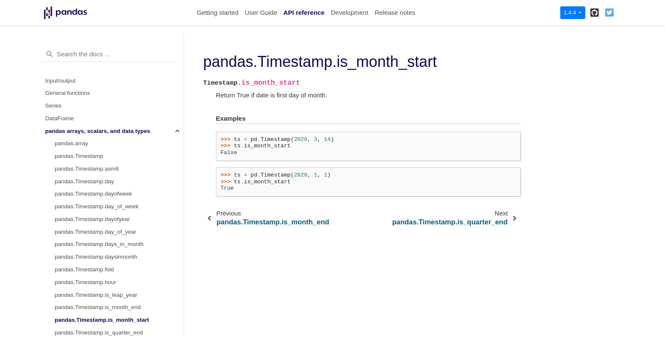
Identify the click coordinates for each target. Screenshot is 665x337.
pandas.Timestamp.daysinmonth (96, 44)
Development (349, 12)
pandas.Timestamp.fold (84, 57)
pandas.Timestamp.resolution (92, 259)
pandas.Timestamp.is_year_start (96, 158)
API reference (303, 12)
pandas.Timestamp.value (86, 309)
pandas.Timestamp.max (85, 171)
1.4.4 (571, 12)
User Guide (261, 12)
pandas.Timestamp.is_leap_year (96, 83)
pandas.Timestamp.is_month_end (98, 95)
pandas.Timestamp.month (88, 221)
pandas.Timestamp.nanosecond (95, 234)
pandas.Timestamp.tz (82, 284)
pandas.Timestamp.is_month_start (102, 108)
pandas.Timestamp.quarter (89, 246)
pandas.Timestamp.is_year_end (95, 145)
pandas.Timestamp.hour (85, 70)
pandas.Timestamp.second (89, 271)
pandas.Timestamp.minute (88, 208)
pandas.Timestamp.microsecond (96, 183)
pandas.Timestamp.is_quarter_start (100, 133)
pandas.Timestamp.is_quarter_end (99, 120)
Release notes (394, 12)
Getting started (217, 12)
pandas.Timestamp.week (86, 322)
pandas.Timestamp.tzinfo (86, 297)
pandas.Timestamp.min (84, 196)
